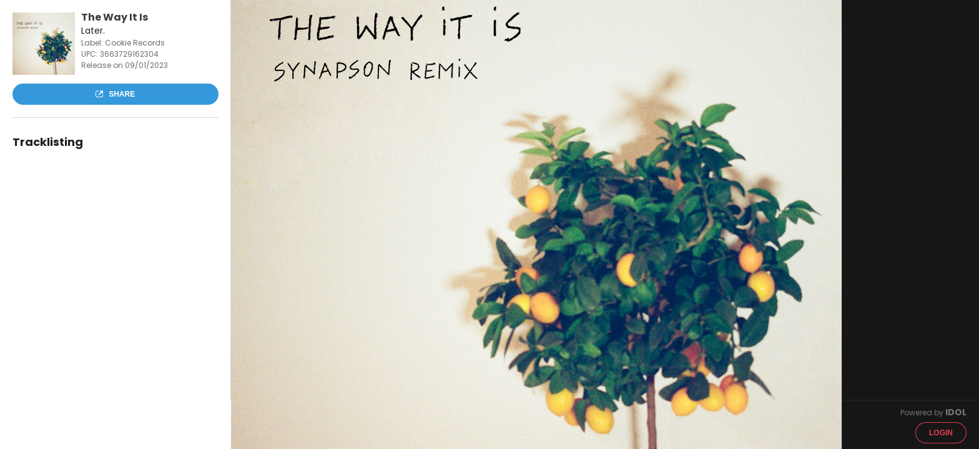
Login (941, 432)
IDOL (956, 412)
